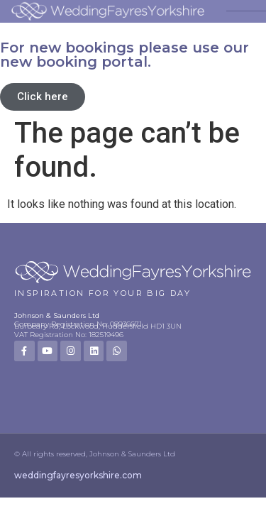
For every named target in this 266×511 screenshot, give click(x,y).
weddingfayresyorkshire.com (78, 475)
